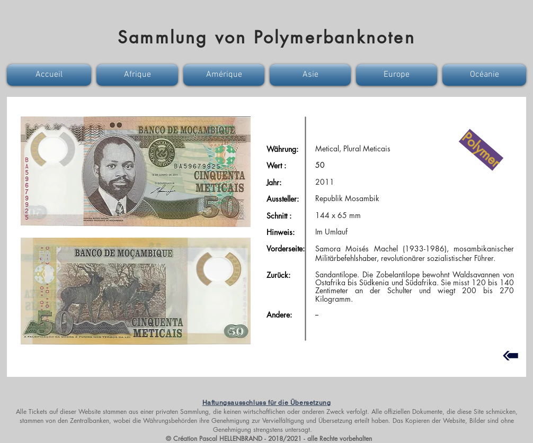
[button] (50, 75)
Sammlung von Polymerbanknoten (266, 37)
